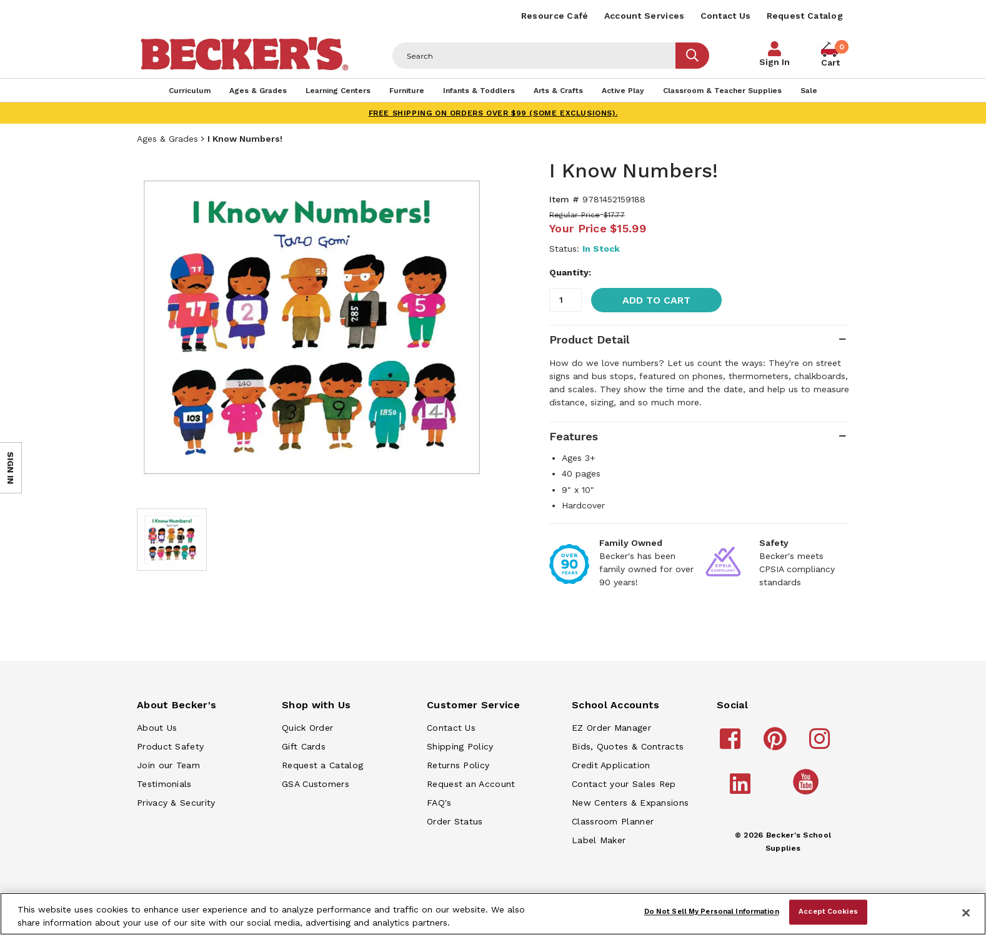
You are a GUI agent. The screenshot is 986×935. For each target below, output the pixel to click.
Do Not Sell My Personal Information (711, 912)
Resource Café (555, 16)
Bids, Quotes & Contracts (628, 746)
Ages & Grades (167, 139)
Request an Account (471, 784)
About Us (157, 728)
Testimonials (164, 784)
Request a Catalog (322, 765)
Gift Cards (304, 746)
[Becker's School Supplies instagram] (821, 744)
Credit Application (611, 765)
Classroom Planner (613, 821)
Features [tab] (573, 436)
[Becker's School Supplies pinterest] (777, 744)
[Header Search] (534, 55)
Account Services (644, 16)
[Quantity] (565, 300)
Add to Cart (656, 300)
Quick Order (307, 728)
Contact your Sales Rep (624, 784)
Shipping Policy (460, 746)
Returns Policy (458, 765)
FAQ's (439, 803)
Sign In (774, 62)
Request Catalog (805, 16)
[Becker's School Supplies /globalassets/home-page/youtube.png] (808, 794)
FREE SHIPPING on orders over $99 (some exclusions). (493, 113)
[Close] (966, 912)
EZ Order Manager (611, 728)
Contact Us (725, 16)
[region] (493, 914)
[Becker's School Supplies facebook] (732, 744)
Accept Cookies (828, 912)
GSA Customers (315, 784)
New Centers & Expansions (630, 803)
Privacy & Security (176, 803)
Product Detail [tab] (589, 339)
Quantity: (570, 272)
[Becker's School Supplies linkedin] (742, 789)
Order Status (455, 821)
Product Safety (170, 746)
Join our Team (168, 765)
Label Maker (598, 840)
